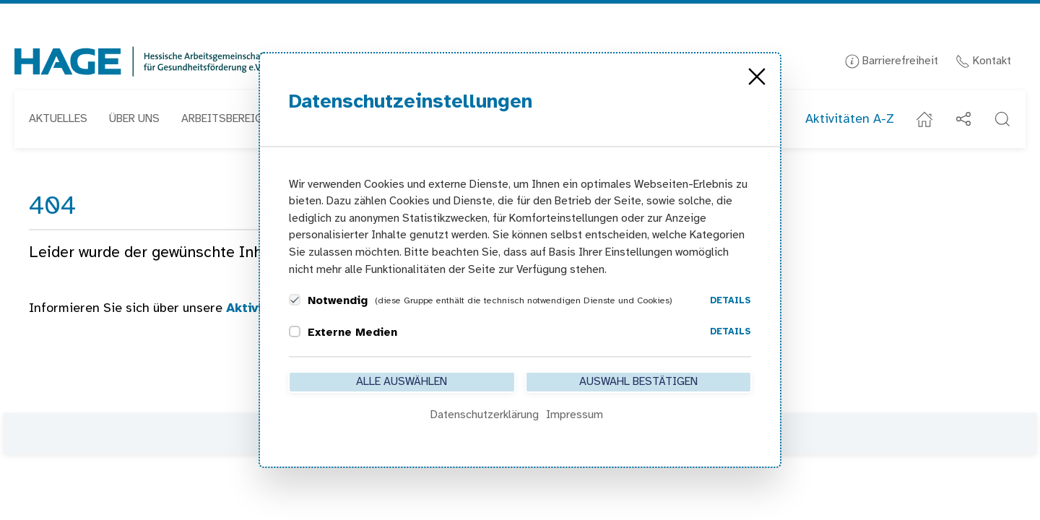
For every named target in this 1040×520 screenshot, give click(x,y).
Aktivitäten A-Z (849, 119)
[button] (1002, 119)
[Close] (757, 76)
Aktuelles (58, 119)
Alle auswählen (401, 382)
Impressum (574, 415)
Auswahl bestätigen (638, 382)
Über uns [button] (134, 119)
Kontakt (983, 61)
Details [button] (730, 301)
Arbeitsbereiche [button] (228, 119)
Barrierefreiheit (891, 61)
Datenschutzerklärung (484, 415)
